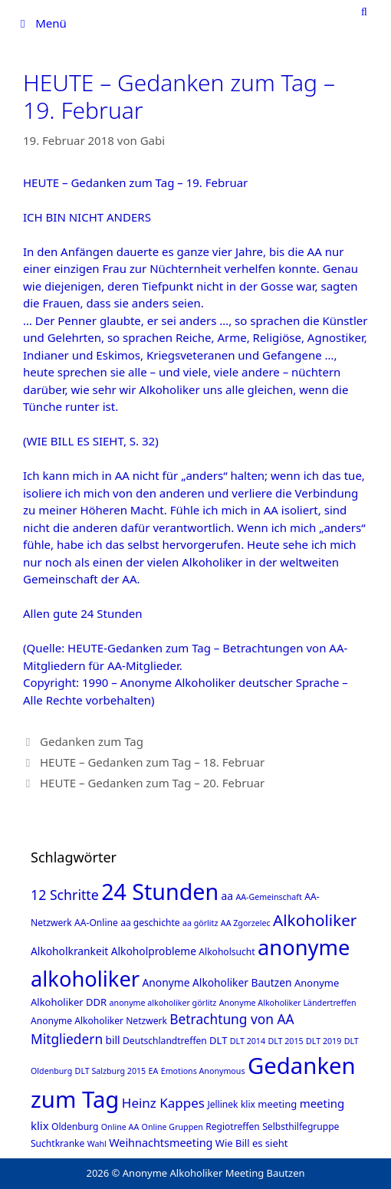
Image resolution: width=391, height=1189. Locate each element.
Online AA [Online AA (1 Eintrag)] (120, 1127)
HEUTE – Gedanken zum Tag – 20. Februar (152, 782)
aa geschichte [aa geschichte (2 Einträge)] (149, 922)
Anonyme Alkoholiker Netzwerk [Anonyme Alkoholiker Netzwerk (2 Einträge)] (99, 1020)
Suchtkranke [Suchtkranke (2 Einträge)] (57, 1143)
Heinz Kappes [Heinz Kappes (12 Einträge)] (163, 1103)
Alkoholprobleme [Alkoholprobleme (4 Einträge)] (153, 951)
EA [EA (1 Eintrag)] (154, 1071)
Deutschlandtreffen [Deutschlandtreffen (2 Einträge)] (165, 1040)
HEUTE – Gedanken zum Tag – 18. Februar (152, 762)
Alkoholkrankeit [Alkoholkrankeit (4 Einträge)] (69, 951)
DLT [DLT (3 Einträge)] (218, 1040)
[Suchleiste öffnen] (364, 11)
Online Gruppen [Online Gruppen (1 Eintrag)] (172, 1127)
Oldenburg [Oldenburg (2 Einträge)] (74, 1126)
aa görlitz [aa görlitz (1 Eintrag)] (200, 923)
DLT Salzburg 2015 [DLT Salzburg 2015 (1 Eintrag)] (110, 1071)
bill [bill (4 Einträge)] (113, 1040)
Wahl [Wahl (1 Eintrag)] (97, 1143)
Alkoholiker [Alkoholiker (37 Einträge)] (314, 920)
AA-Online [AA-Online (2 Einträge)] (96, 922)
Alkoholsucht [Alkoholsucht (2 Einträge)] (227, 951)
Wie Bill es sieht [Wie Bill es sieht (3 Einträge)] (251, 1143)
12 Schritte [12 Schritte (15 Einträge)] (65, 894)
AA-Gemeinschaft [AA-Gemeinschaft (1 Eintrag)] (268, 897)
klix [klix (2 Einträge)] (248, 1104)
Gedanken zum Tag (91, 741)
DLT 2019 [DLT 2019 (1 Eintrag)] (323, 1041)
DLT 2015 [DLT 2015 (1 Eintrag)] (285, 1041)
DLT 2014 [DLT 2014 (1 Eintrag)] (247, 1041)
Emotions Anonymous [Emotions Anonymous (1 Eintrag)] (203, 1071)
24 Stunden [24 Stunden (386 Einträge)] (160, 891)
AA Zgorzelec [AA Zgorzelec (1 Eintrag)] (246, 923)
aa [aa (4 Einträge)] (227, 895)
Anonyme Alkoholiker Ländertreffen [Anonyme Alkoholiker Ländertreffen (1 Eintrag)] (287, 1002)
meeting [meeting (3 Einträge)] (277, 1104)
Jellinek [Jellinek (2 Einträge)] (222, 1104)
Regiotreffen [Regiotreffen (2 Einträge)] (232, 1126)
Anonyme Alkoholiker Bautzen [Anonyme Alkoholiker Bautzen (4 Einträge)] (216, 982)
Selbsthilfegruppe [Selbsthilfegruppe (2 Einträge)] (300, 1126)
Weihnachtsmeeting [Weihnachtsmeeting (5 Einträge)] (160, 1142)
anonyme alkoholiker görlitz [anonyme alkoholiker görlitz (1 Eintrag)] (163, 1002)
